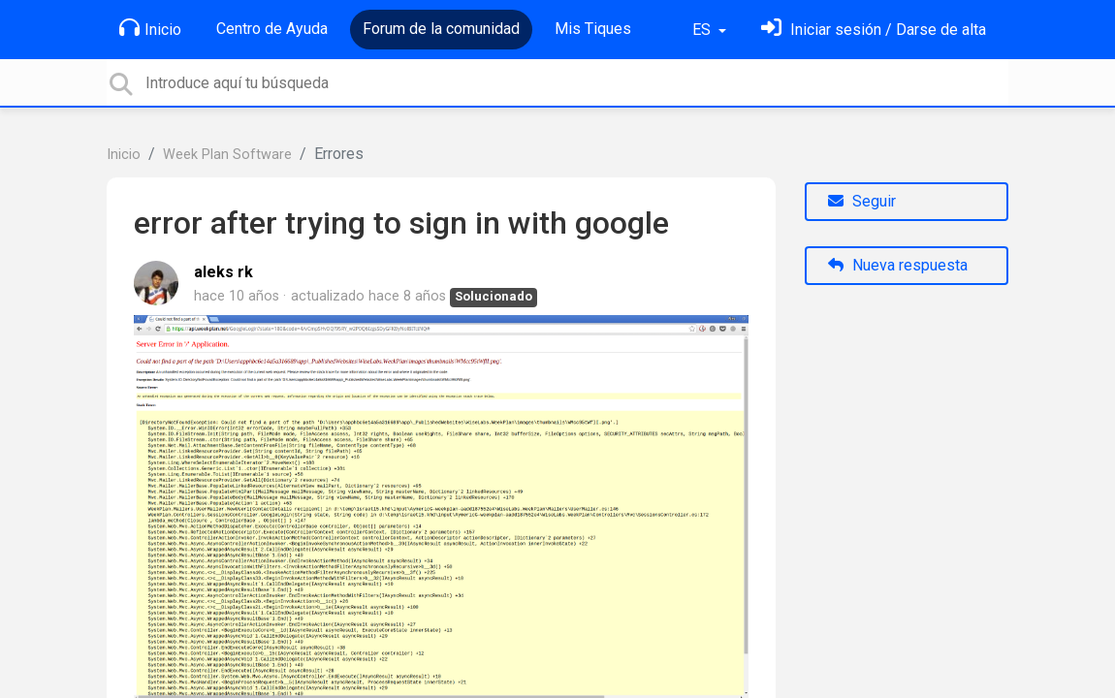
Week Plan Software (227, 154)
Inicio (150, 28)
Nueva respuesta (898, 265)
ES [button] (703, 29)
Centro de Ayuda (272, 28)
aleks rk (223, 272)
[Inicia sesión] (873, 29)
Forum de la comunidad (441, 28)
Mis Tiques (593, 28)
